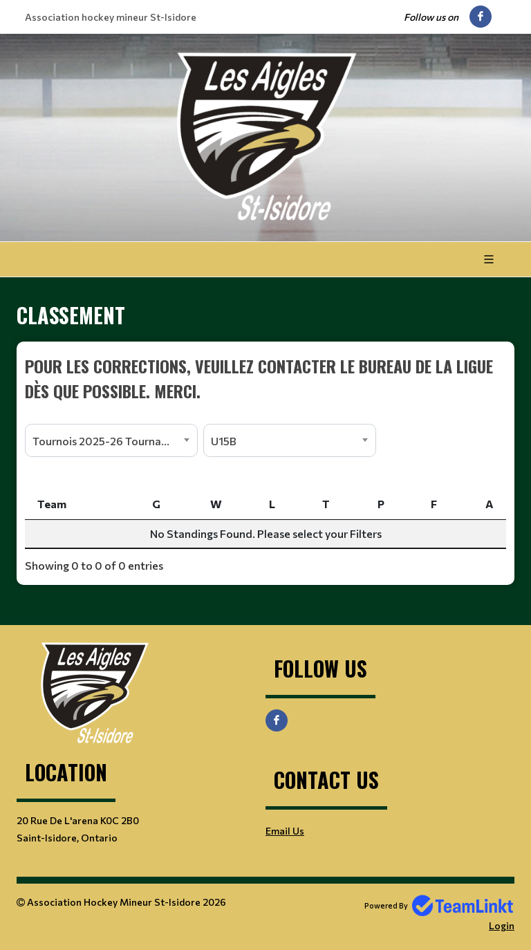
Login (501, 925)
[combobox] (111, 440)
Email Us (285, 831)
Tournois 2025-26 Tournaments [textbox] (112, 440)
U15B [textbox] (223, 440)
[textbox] (265, 378)
